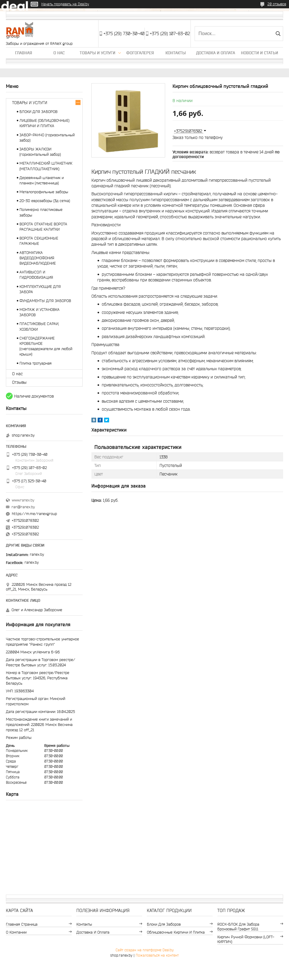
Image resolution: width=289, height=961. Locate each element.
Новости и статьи (259, 52)
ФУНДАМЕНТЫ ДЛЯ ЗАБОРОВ (45, 301)
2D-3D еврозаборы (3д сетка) (44, 201)
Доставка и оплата (215, 52)
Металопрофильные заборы (43, 192)
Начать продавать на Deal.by (65, 4)
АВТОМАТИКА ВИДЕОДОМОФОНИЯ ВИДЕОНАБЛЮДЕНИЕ (37, 257)
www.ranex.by (23, 500)
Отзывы (19, 382)
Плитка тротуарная (35, 363)
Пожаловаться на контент (157, 955)
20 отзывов (276, 4)
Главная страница (21, 924)
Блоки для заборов (164, 924)
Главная (23, 52)
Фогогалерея (140, 52)
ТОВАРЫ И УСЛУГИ (29, 102)
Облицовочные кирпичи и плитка (176, 932)
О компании (16, 932)
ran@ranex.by (23, 507)
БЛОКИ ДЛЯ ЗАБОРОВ (38, 111)
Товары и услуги (97, 52)
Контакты (175, 52)
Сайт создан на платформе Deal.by (145, 950)
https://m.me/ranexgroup (34, 513)
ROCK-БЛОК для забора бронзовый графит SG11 (238, 926)
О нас (59, 52)
